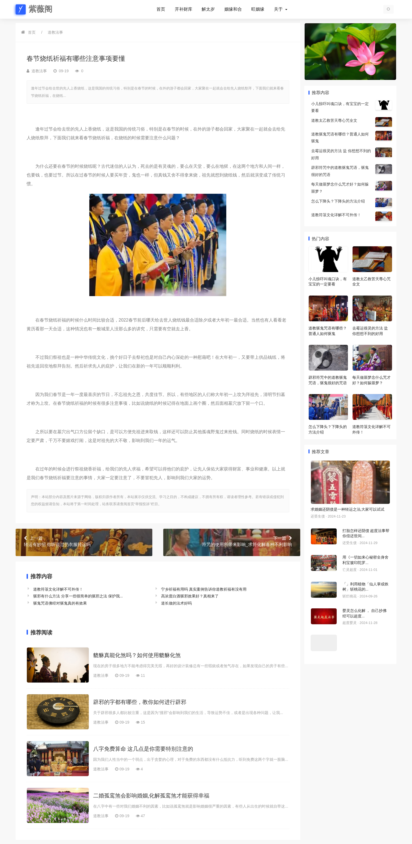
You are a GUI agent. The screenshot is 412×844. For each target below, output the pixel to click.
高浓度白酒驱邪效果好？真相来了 (190, 596)
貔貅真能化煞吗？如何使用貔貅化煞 (137, 655)
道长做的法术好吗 (176, 603)
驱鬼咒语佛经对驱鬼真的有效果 (60, 603)
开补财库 (183, 9)
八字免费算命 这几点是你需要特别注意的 (143, 748)
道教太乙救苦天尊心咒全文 (334, 120)
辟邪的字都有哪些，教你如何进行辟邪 (139, 702)
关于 (279, 9)
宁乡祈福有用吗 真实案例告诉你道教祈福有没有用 (204, 589)
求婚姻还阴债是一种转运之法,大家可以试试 (347, 509)
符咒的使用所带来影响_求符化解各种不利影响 (231, 541)
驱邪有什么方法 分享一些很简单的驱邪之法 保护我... (78, 596)
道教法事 (55, 32)
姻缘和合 (233, 9)
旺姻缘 (257, 9)
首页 (160, 9)
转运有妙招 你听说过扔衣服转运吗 (84, 541)
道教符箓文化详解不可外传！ (58, 589)
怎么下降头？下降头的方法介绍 (338, 201)
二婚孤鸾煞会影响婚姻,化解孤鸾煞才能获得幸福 (151, 795)
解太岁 (208, 9)
